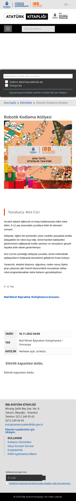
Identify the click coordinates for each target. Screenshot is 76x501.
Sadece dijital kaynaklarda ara (24, 81)
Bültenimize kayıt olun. (16, 472)
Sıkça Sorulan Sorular (21, 446)
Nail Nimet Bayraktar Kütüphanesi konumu (31, 297)
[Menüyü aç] (8, 28)
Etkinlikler (26, 103)
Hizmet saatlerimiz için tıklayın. (20, 431)
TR (66, 4)
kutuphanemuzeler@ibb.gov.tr (24, 424)
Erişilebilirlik (15, 450)
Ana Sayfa (10, 103)
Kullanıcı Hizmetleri (19, 442)
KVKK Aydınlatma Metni (22, 454)
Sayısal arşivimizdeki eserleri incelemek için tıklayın (38, 92)
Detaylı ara (13, 85)
